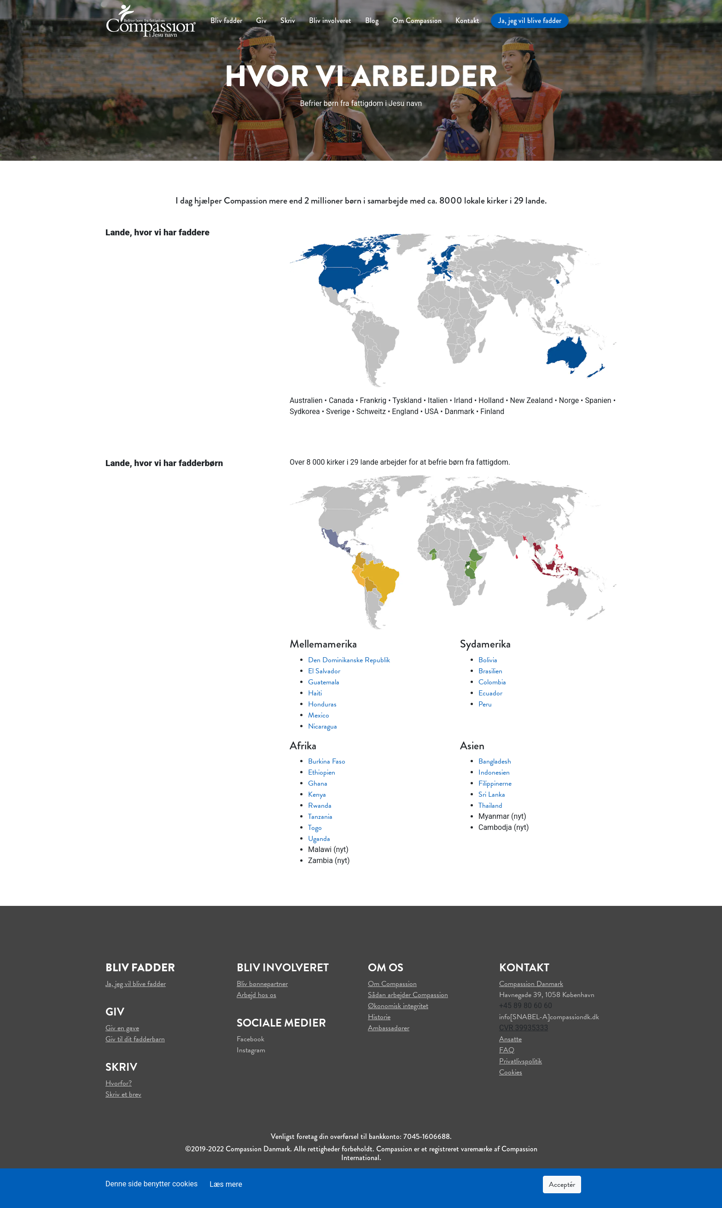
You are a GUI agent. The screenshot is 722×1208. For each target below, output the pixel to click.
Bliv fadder (226, 20)
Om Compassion (417, 20)
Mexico (318, 715)
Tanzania (320, 816)
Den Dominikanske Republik (349, 659)
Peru (485, 704)
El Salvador (324, 671)
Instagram (251, 1050)
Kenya (317, 794)
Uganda (319, 838)
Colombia (492, 682)
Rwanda (320, 805)
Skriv (287, 20)
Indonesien (494, 772)
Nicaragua (322, 726)
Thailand (490, 805)
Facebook (250, 1039)
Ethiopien (321, 772)
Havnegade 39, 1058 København (546, 994)
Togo (315, 827)
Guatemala (323, 682)
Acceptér (562, 1184)
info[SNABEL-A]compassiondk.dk (549, 1016)
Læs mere (226, 1184)
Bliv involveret (330, 20)
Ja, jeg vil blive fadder (529, 20)
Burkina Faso (326, 761)
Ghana (317, 783)
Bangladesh (494, 761)
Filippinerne (495, 783)
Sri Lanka (491, 794)
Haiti (315, 693)
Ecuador (490, 693)
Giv (261, 20)
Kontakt (467, 20)
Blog (371, 20)
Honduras (322, 704)
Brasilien (490, 671)
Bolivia (487, 659)
